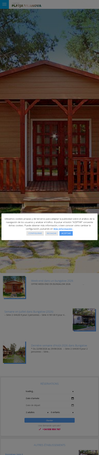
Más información (63, 228)
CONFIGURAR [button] (35, 233)
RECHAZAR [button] (51, 233)
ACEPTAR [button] (66, 233)
